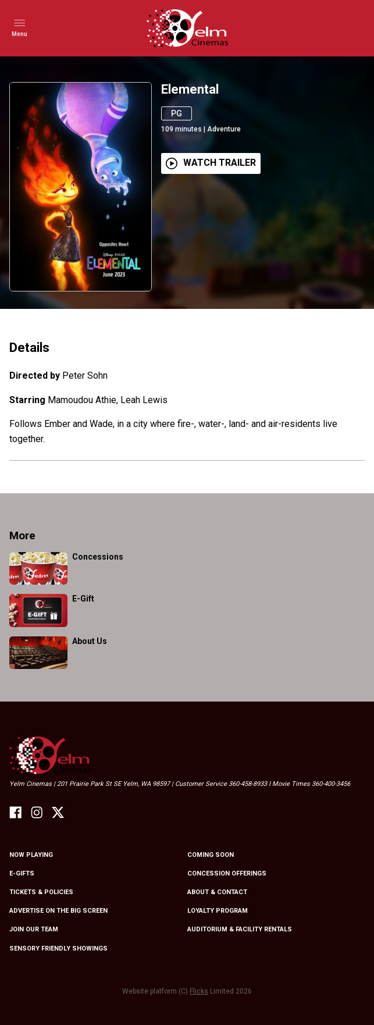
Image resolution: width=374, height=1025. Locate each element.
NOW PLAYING (31, 855)
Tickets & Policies (41, 892)
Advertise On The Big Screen (58, 910)
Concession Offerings (226, 873)
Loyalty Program (217, 910)
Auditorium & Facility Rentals (239, 929)
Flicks (199, 991)
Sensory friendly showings (58, 948)
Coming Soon (210, 855)
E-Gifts (21, 873)
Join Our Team (33, 929)
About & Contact (217, 892)
